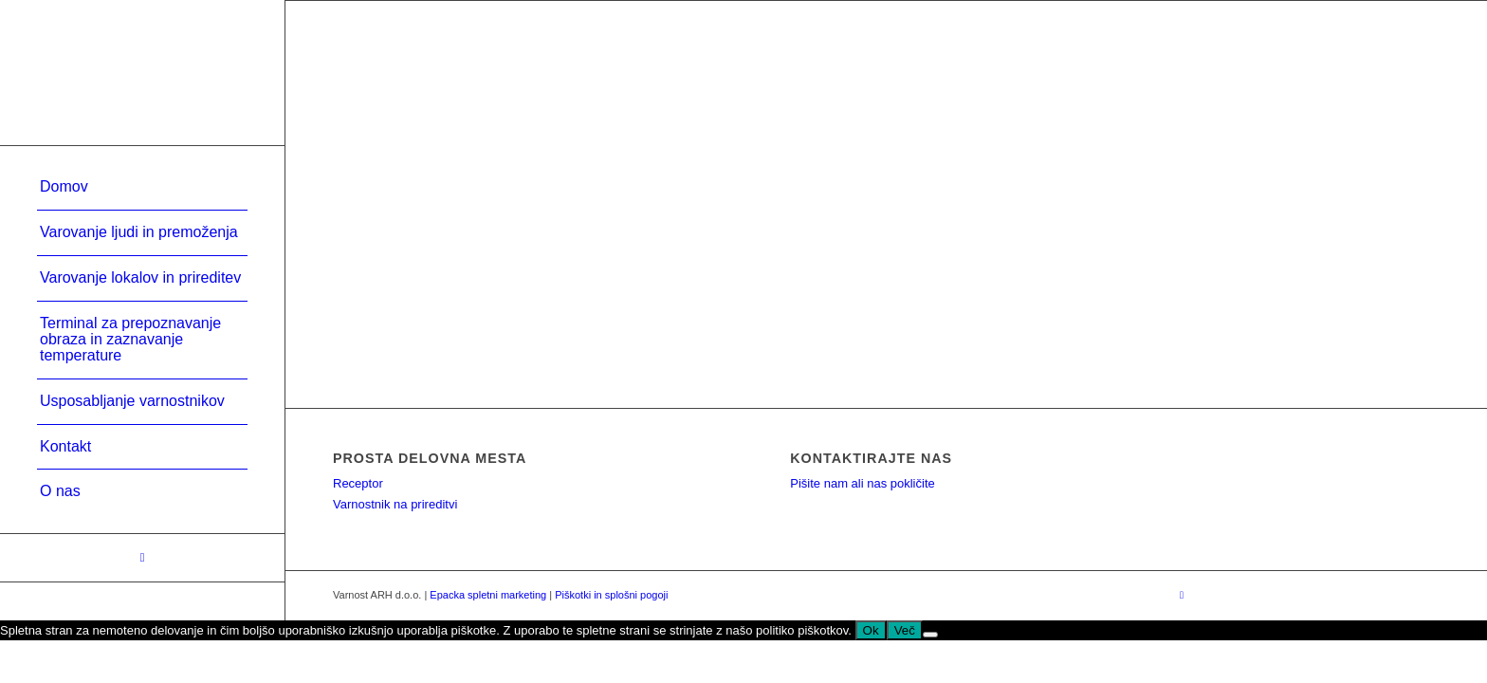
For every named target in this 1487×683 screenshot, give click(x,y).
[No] (930, 634)
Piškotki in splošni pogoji (611, 594)
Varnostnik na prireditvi (395, 504)
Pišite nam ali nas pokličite (862, 483)
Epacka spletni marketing (488, 594)
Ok (871, 630)
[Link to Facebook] (142, 557)
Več (904, 630)
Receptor (358, 483)
